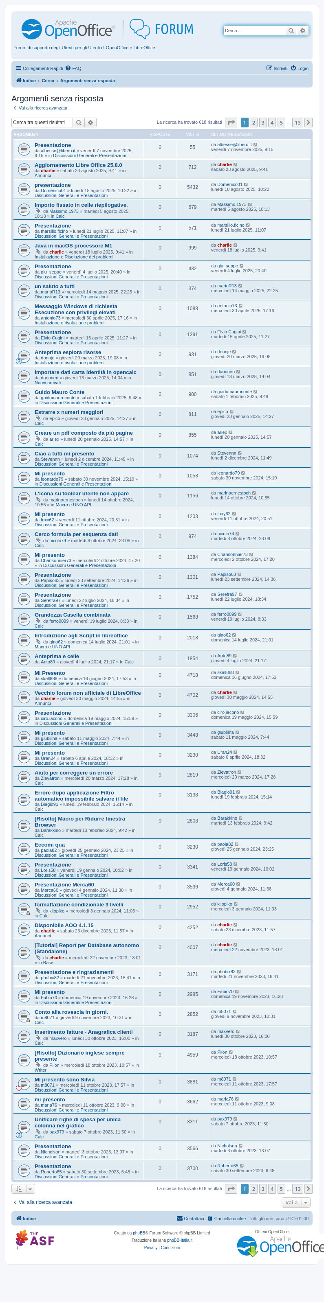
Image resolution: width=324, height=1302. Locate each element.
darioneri (49, 377)
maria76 (49, 1105)
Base (48, 962)
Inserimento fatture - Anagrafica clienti (84, 1032)
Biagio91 (49, 804)
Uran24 (48, 758)
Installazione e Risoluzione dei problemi (74, 256)
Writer (40, 1070)
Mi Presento (50, 673)
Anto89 (48, 661)
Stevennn (50, 459)
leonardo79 (52, 479)
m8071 (48, 1017)
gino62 (56, 641)
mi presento (50, 1099)
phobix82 (50, 977)
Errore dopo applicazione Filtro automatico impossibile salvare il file (81, 796)
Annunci (43, 175)
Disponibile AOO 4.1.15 (64, 925)
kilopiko (56, 910)
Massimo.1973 (64, 211)
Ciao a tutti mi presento (65, 454)
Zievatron (50, 778)
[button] (231, 122)
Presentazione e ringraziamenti (74, 972)
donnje (47, 357)
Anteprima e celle (57, 656)
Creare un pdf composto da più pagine (84, 433)
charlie (48, 170)
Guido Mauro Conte (59, 392)
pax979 (56, 1131)
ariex (54, 439)
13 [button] (298, 122)
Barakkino (51, 830)
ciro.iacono (51, 718)
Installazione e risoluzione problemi (69, 322)
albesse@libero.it (58, 150)
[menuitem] (73, 68)
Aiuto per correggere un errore (74, 773)
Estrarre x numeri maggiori (69, 412)
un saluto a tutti (55, 286)
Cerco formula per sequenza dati (76, 534)
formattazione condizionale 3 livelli (79, 905)
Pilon (54, 1065)
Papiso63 (50, 580)
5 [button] (281, 122)
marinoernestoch (66, 499)
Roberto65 (51, 1171)
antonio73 (50, 317)
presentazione (53, 185)
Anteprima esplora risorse (68, 352)
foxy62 (47, 519)
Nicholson (50, 1151)
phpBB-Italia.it (179, 1240)
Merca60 (49, 890)
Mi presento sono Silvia (65, 1080)
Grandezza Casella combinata (72, 615)
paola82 (49, 850)
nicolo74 (57, 540)
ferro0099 (58, 621)
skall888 (49, 678)
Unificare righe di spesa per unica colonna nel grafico (78, 1122)
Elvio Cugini (52, 337)
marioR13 (50, 291)
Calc (59, 216)
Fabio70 (49, 997)
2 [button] (253, 122)
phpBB (139, 1233)
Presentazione (53, 145)
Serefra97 (50, 600)
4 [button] (272, 122)
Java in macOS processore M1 (73, 246)
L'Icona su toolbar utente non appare (82, 493)
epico (54, 418)
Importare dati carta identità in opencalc (86, 372)
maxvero (57, 1038)
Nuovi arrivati (48, 382)
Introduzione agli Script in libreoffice (81, 635)
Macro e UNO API (73, 504)
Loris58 (48, 870)
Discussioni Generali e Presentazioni (89, 155)
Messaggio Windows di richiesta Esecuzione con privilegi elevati (76, 309)
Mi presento (50, 473)
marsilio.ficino (54, 231)
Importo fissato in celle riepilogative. (81, 205)
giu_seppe (51, 271)
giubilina (49, 738)
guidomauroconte (58, 397)
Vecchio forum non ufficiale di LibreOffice (88, 693)
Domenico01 (53, 190)
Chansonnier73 (56, 560)
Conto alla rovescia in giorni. (71, 1012)
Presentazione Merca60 (64, 885)
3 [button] (263, 122)
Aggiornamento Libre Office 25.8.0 (78, 165)
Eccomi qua (50, 845)
